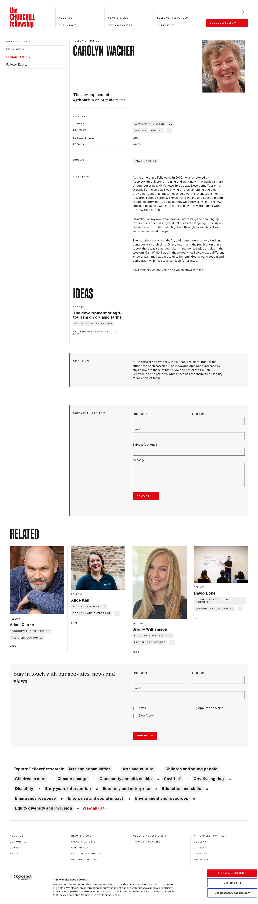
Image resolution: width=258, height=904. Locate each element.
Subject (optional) (145, 444)
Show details (57, 890)
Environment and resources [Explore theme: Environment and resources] (161, 798)
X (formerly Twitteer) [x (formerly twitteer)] (211, 836)
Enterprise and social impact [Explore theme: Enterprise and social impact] (95, 798)
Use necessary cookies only (232, 872)
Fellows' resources (172, 18)
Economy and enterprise (153, 124)
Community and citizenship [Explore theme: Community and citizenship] (125, 779)
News (142, 708)
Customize (232, 861)
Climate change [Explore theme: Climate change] (72, 779)
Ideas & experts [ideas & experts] (18, 42)
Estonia (140, 130)
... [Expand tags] (169, 130)
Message (139, 460)
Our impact (67, 25)
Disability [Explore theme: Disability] (24, 789)
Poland (156, 130)
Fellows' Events (16, 64)
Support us (166, 25)
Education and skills (89, 607)
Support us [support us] (18, 842)
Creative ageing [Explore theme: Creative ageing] (209, 779)
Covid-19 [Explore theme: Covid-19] (173, 779)
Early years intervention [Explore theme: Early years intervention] (68, 789)
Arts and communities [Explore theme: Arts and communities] (89, 769)
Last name (199, 413)
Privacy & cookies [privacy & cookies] (147, 842)
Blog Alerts (146, 715)
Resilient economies (27, 638)
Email (136, 429)
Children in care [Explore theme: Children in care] (30, 779)
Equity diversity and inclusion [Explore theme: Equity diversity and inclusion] (43, 808)
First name (140, 413)
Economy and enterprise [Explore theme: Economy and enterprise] (126, 789)
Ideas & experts (120, 25)
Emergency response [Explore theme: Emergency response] (35, 798)
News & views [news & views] (81, 836)
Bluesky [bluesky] (200, 842)
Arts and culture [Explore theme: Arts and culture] (138, 769)
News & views (118, 18)
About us (66, 18)
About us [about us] (17, 836)
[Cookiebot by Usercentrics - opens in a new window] (22, 856)
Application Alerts (210, 708)
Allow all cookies (232, 852)
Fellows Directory (18, 57)
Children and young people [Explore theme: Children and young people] (191, 769)
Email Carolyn (145, 161)
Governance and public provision (214, 601)
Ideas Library (15, 49)
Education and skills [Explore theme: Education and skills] (181, 789)
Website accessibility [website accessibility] (150, 836)
